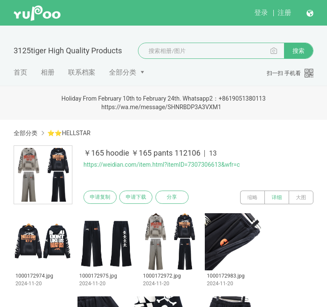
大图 (301, 197)
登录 (261, 13)
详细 (277, 197)
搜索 (298, 50)
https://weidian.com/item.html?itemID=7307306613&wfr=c (161, 164)
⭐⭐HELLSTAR (68, 133)
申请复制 (101, 197)
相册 (47, 72)
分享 (178, 197)
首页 (20, 72)
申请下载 (139, 197)
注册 (284, 13)
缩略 (252, 197)
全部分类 (122, 72)
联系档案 (81, 72)
